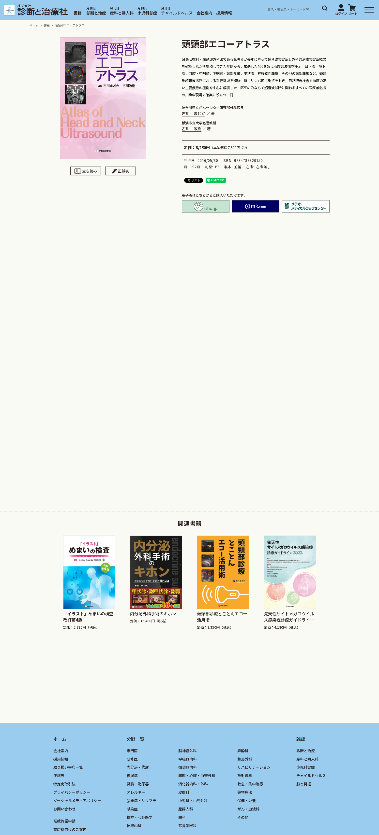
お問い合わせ (64, 808)
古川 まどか (193, 113)
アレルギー (136, 792)
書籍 (77, 13)
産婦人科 (185, 808)
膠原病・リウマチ (141, 800)
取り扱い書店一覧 (68, 767)
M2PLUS (255, 206)
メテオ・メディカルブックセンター (305, 206)
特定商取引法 (64, 783)
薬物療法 (244, 792)
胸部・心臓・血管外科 (196, 775)
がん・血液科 (248, 808)
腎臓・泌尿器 (138, 783)
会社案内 (204, 13)
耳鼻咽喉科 (187, 825)
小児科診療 (147, 13)
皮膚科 (183, 792)
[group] (89, 583)
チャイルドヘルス (177, 13)
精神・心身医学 (139, 817)
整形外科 (244, 759)
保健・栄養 (246, 800)
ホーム (34, 25)
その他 (242, 817)
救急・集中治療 (250, 783)
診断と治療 (96, 13)
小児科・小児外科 (193, 800)
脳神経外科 (187, 750)
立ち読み (89, 170)
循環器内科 (187, 767)
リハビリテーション (254, 767)
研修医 (132, 759)
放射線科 (244, 775)
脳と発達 (303, 783)
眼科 (182, 817)
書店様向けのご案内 (70, 829)
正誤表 (123, 170)
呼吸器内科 (187, 759)
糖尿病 (132, 775)
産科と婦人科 (122, 13)
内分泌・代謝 (138, 767)
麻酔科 (242, 750)
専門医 (132, 750)
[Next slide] (326, 574)
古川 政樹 (191, 128)
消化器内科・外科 (193, 783)
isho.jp (205, 206)
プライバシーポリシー (71, 792)
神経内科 (134, 825)
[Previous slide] (53, 574)
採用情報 (224, 13)
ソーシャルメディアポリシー (77, 800)
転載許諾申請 (64, 820)
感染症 (132, 808)
